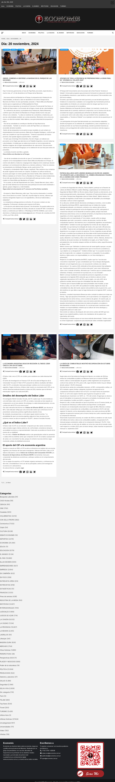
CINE (2, 508)
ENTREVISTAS (5, 585)
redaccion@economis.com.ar (50, 753)
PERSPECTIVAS (5, 654)
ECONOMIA (10, 6)
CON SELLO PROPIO (7, 520)
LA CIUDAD (4, 623)
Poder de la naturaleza (8, 665)
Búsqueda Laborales (7, 497)
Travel (14, 49)
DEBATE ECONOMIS (7, 535)
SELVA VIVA (4, 688)
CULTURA (6, 49)
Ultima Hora (4, 715)
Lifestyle (3, 639)
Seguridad (3, 685)
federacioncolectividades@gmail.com (23, 213)
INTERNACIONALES (7, 608)
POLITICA (18, 6)
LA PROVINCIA (5, 627)
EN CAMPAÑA (5, 574)
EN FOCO (3, 577)
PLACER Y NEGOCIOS (8, 662)
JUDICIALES (4, 612)
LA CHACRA (26, 6)
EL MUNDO (35, 6)
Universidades (5, 727)
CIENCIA (3, 504)
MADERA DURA (5, 642)
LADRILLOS (4, 635)
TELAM (2, 700)
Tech (2, 696)
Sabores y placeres (7, 677)
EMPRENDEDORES (6, 566)
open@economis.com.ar (48, 758)
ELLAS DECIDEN (6, 562)
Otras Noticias (5, 650)
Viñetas (3, 734)
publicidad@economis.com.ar (50, 756)
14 (6, 483)
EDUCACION (54, 6)
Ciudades (3, 512)
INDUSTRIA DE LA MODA (9, 600)
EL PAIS (2, 558)
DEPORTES (4, 539)
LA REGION (4, 631)
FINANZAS (72, 335)
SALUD (63, 144)
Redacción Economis (11, 82)
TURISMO (63, 6)
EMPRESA (3, 570)
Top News (3, 704)
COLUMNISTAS (5, 516)
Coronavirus (4, 524)
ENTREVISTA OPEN (7, 581)
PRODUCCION (5, 673)
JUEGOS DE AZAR (6, 616)
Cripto (2, 527)
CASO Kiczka (5, 501)
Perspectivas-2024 (7, 658)
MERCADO (4, 646)
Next (9, 483)
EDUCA (2, 547)
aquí (22, 468)
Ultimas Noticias (6, 719)
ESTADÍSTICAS (5, 589)
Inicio (2, 6)
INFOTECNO (44, 6)
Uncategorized (5, 723)
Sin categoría (5, 692)
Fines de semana (6, 597)
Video (2, 731)
